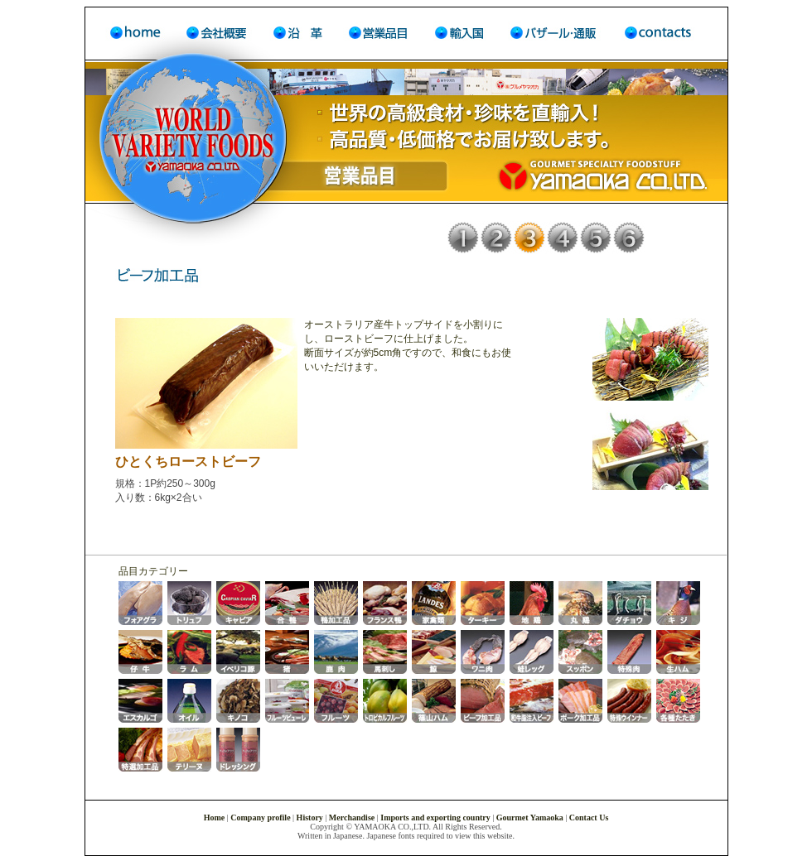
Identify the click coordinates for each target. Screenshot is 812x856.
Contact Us (589, 817)
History (310, 817)
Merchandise (352, 817)
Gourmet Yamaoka (529, 817)
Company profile (260, 817)
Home (215, 817)
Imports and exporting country (435, 817)
